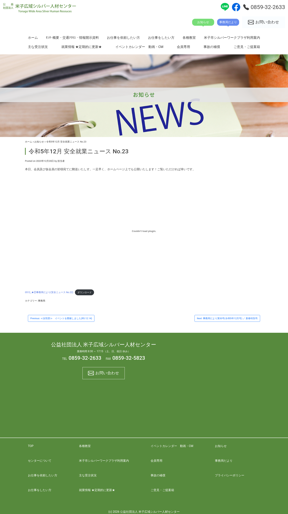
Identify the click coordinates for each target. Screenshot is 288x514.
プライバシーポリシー (229, 475)
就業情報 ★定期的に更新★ (81, 47)
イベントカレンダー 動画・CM (139, 47)
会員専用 (183, 47)
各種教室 (189, 37)
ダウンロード (84, 292)
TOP (30, 446)
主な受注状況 (38, 47)
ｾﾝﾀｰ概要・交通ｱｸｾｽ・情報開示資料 (72, 37)
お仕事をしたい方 (161, 37)
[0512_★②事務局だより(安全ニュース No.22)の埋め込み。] (144, 231)
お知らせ (39, 141)
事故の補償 (212, 47)
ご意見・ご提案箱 (247, 47)
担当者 (61, 161)
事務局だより (224, 460)
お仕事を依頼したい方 (123, 37)
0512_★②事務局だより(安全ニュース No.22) (49, 292)
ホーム (33, 37)
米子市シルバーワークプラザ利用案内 (232, 37)
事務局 (41, 300)
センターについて (39, 460)
